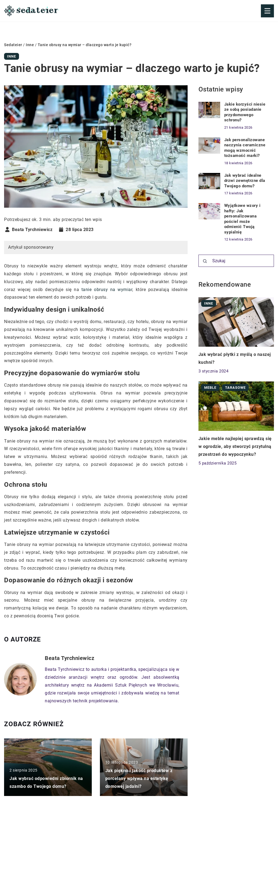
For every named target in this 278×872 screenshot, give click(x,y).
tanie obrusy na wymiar (106, 289)
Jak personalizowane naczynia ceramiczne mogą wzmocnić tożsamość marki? (245, 147)
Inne (11, 56)
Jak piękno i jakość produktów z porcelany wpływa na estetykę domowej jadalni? (139, 778)
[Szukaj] (204, 261)
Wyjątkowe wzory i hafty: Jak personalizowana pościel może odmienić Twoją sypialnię (242, 219)
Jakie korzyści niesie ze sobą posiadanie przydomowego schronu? (245, 112)
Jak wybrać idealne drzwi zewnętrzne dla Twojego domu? (244, 180)
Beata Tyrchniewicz (32, 229)
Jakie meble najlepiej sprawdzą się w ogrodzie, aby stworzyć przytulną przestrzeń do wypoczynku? (235, 446)
